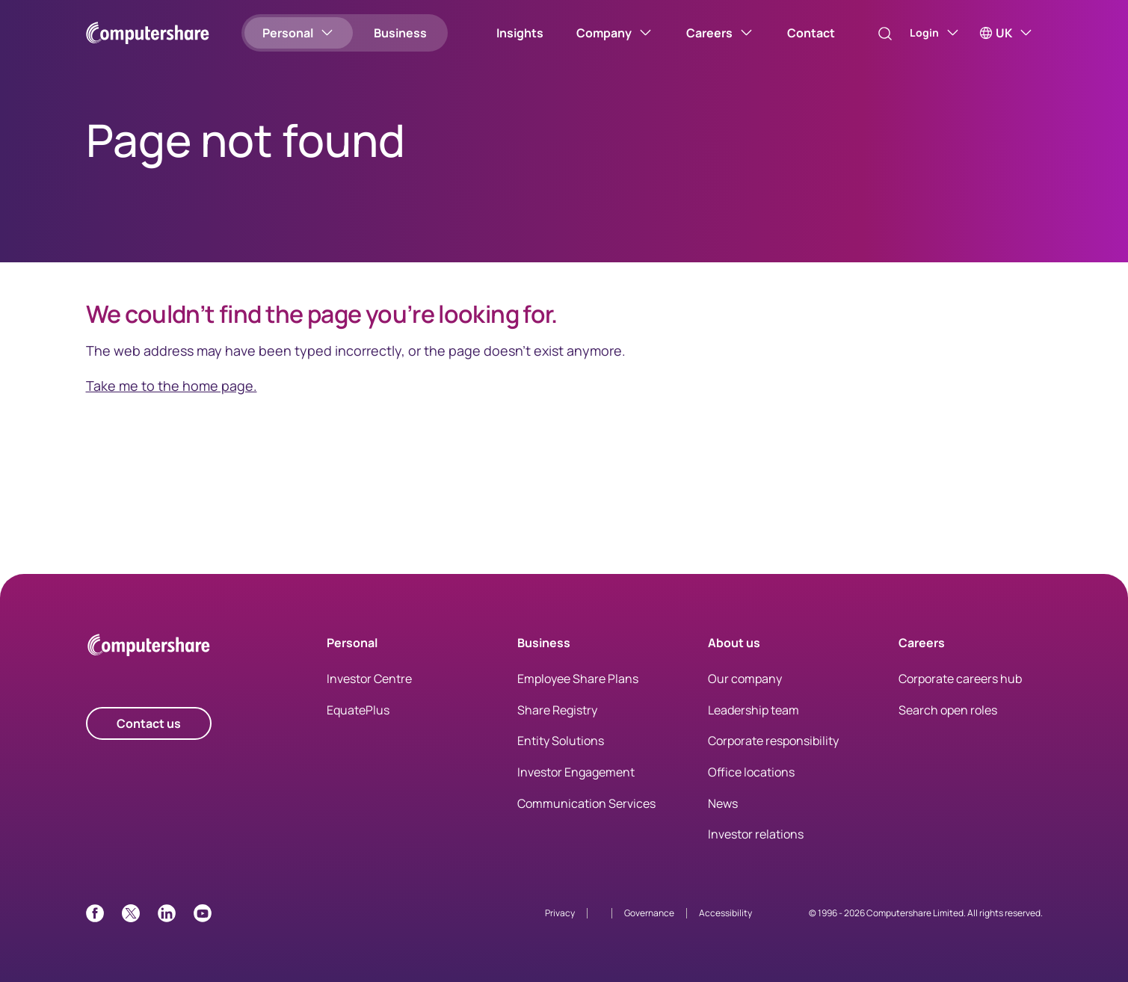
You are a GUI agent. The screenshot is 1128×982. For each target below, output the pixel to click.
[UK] (1006, 32)
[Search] (871, 34)
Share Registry (557, 710)
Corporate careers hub (960, 678)
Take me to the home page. (171, 386)
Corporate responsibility (773, 740)
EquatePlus (358, 710)
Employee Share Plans (577, 678)
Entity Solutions (560, 740)
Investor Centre (369, 678)
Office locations (751, 772)
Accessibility (725, 913)
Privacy (560, 913)
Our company (745, 678)
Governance (649, 913)
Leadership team (753, 710)
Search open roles (948, 710)
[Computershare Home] (148, 647)
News (723, 803)
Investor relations (756, 834)
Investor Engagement (576, 772)
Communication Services (586, 803)
